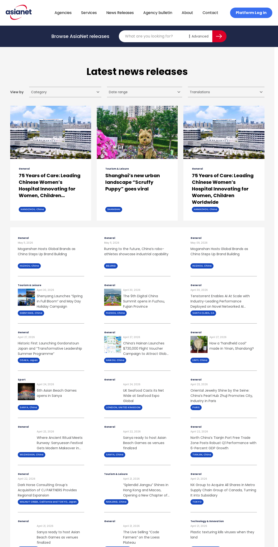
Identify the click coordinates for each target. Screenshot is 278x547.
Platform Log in (251, 12)
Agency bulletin (157, 12)
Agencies (63, 12)
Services (89, 12)
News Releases (120, 12)
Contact (210, 12)
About (187, 12)
